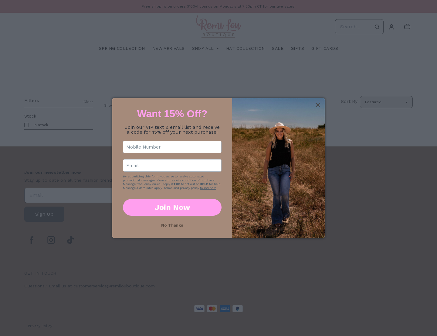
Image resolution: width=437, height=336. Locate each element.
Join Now (172, 207)
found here (208, 188)
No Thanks (172, 225)
